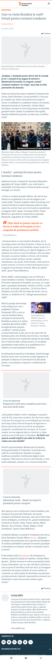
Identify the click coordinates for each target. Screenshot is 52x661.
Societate (6, 10)
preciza (32, 538)
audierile (26, 556)
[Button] (46, 33)
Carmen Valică (7, 24)
